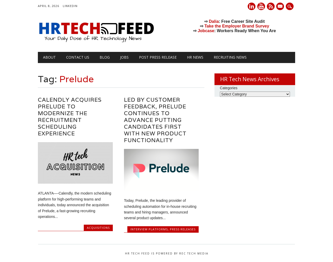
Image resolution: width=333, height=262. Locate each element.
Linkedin (251, 6)
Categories (229, 88)
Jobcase (206, 31)
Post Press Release (158, 57)
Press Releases (183, 229)
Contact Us (77, 57)
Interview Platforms (149, 229)
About (49, 57)
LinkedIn (70, 6)
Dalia (214, 21)
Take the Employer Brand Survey (236, 26)
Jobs (124, 57)
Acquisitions (98, 228)
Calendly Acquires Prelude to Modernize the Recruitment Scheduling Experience (70, 116)
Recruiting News (230, 57)
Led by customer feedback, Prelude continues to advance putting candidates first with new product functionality (155, 120)
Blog (105, 57)
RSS (271, 6)
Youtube (261, 6)
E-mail (281, 6)
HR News (195, 57)
